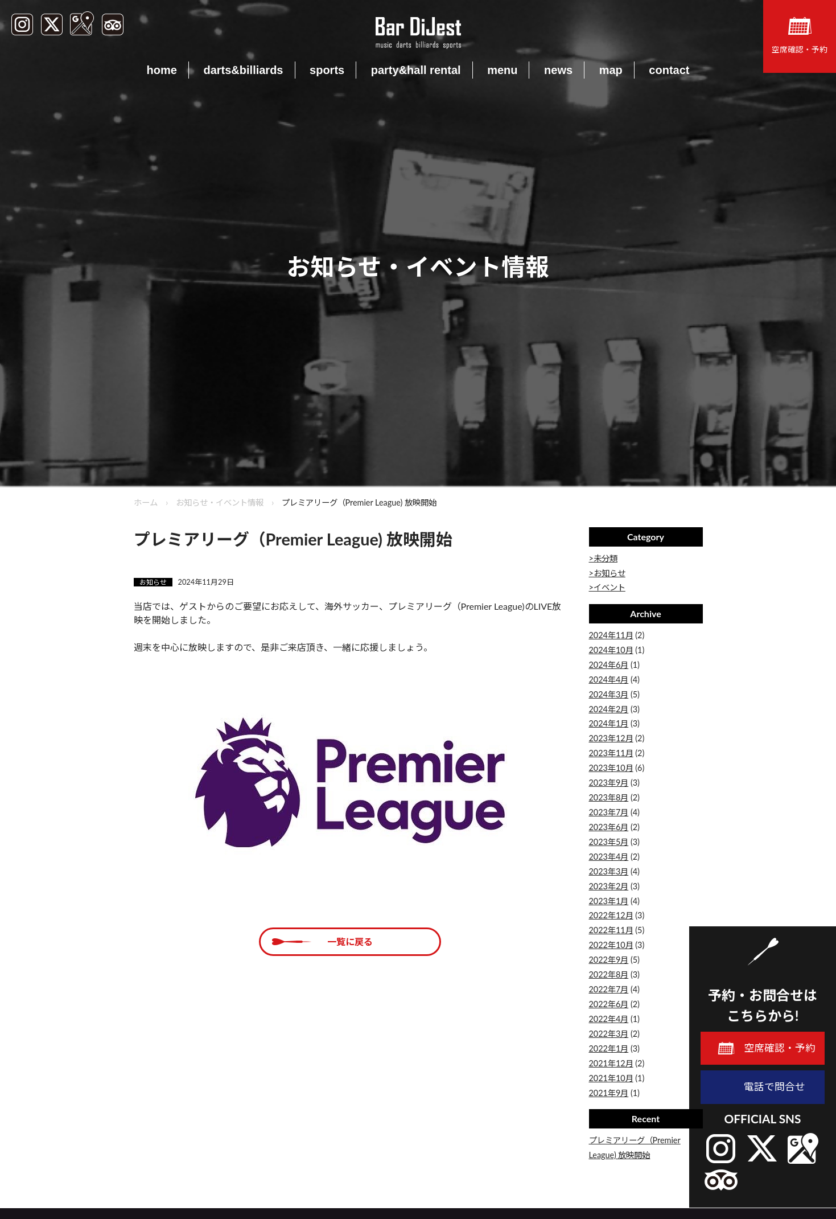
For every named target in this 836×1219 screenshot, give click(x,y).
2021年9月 (609, 1093)
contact (669, 70)
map (611, 70)
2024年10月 (611, 650)
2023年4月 (609, 856)
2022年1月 (609, 1048)
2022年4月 (609, 1019)
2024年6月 (609, 665)
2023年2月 (609, 886)
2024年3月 (609, 694)
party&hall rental (416, 70)
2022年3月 (609, 1034)
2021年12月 (611, 1063)
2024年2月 (609, 709)
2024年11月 (611, 635)
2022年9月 (609, 959)
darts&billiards (243, 70)
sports (327, 70)
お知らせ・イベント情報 (219, 502)
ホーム (146, 502)
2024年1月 (609, 723)
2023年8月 (609, 797)
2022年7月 (609, 989)
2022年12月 (611, 915)
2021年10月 (611, 1078)
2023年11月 (611, 753)
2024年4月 (609, 679)
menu (502, 70)
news (558, 70)
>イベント (607, 587)
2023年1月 (609, 901)
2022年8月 (609, 974)
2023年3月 (609, 871)
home (162, 70)
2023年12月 (611, 738)
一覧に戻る (350, 941)
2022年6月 (609, 1004)
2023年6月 (609, 827)
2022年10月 (611, 945)
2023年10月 (611, 768)
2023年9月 (609, 782)
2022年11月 (611, 930)
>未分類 (603, 558)
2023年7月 (609, 812)
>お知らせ (607, 573)
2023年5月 (609, 842)
